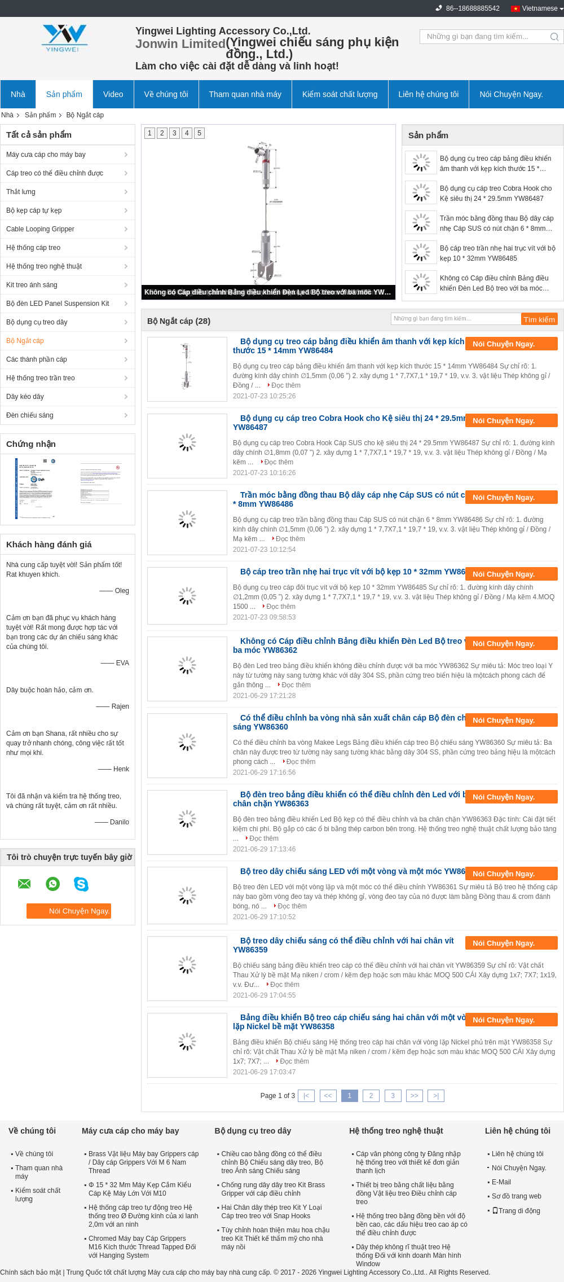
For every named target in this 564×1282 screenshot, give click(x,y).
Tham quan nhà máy (245, 94)
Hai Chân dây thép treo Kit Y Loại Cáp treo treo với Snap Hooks (272, 1212)
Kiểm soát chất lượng (340, 94)
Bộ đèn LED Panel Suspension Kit (57, 304)
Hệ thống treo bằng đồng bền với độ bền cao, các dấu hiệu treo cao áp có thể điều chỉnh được (412, 1224)
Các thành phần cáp (36, 359)
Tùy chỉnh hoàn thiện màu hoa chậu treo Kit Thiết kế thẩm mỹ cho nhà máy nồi (276, 1238)
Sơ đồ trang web (516, 1196)
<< (328, 1096)
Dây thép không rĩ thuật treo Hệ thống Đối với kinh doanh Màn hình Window (408, 1255)
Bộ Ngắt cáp (25, 341)
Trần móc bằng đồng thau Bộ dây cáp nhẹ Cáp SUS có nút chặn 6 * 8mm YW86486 (497, 224)
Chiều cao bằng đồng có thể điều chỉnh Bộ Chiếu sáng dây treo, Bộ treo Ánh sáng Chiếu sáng (272, 1162)
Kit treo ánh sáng (32, 285)
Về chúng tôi (166, 94)
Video (113, 94)
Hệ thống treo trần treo (40, 378)
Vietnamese (540, 8)
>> (414, 1096)
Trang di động (516, 1211)
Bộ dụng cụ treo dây (36, 322)
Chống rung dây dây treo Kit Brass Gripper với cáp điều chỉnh (273, 1189)
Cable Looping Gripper (40, 229)
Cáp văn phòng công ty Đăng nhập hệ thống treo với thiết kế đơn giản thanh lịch (408, 1162)
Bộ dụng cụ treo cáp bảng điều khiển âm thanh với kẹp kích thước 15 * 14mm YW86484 (495, 164)
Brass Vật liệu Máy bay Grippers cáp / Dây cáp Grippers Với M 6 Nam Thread (144, 1162)
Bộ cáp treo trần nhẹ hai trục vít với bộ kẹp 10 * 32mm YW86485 (498, 253)
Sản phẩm (64, 94)
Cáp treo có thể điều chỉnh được (54, 173)
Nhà (18, 94)
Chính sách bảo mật (30, 1272)
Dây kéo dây (25, 397)
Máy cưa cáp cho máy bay (46, 155)
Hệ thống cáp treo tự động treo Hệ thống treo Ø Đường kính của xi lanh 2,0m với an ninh (143, 1216)
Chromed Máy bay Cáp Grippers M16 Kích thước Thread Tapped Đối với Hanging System (142, 1247)
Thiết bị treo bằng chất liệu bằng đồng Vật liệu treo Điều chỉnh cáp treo (406, 1193)
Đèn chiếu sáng (30, 415)
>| (436, 1096)
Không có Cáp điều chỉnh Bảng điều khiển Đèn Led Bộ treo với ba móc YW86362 (269, 292)
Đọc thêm (286, 385)
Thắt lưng (21, 192)
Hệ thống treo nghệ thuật (44, 266)
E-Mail (501, 1182)
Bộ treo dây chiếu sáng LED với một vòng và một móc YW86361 (359, 871)
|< (306, 1096)
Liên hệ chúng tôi (429, 94)
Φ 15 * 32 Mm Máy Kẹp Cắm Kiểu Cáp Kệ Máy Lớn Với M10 (140, 1189)
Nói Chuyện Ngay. (511, 94)
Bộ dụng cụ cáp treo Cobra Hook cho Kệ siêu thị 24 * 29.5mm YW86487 (496, 194)
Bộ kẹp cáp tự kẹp (33, 210)
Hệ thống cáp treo (33, 248)
